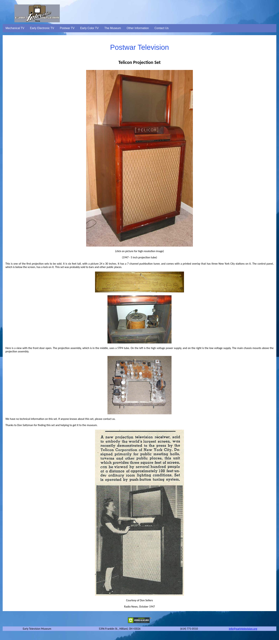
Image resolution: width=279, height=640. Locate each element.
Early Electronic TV (42, 28)
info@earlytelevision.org (243, 628)
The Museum (112, 28)
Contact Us (161, 28)
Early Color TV (89, 28)
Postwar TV (67, 28)
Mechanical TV (15, 28)
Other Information (138, 28)
